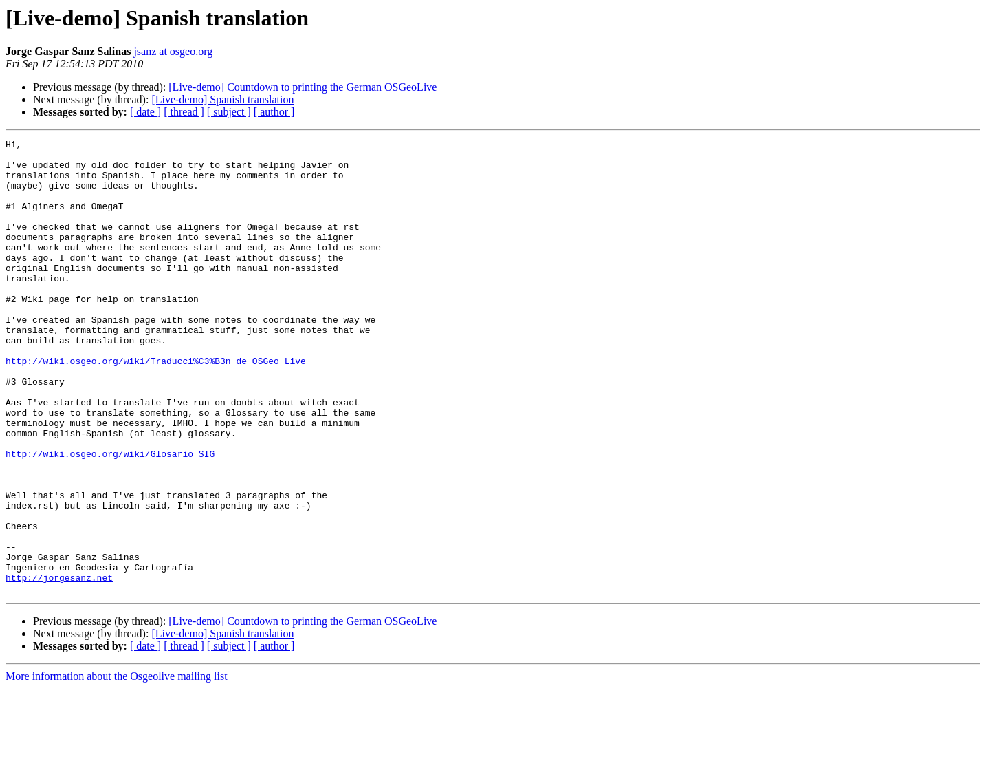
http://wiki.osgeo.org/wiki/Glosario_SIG (110, 517)
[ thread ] (184, 112)
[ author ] (274, 112)
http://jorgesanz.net (59, 666)
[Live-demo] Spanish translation (222, 99)
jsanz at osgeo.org (172, 51)
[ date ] (145, 112)
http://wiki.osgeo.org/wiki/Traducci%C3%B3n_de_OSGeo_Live (156, 406)
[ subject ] (229, 112)
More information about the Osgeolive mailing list (117, 767)
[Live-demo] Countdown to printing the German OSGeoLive (302, 87)
